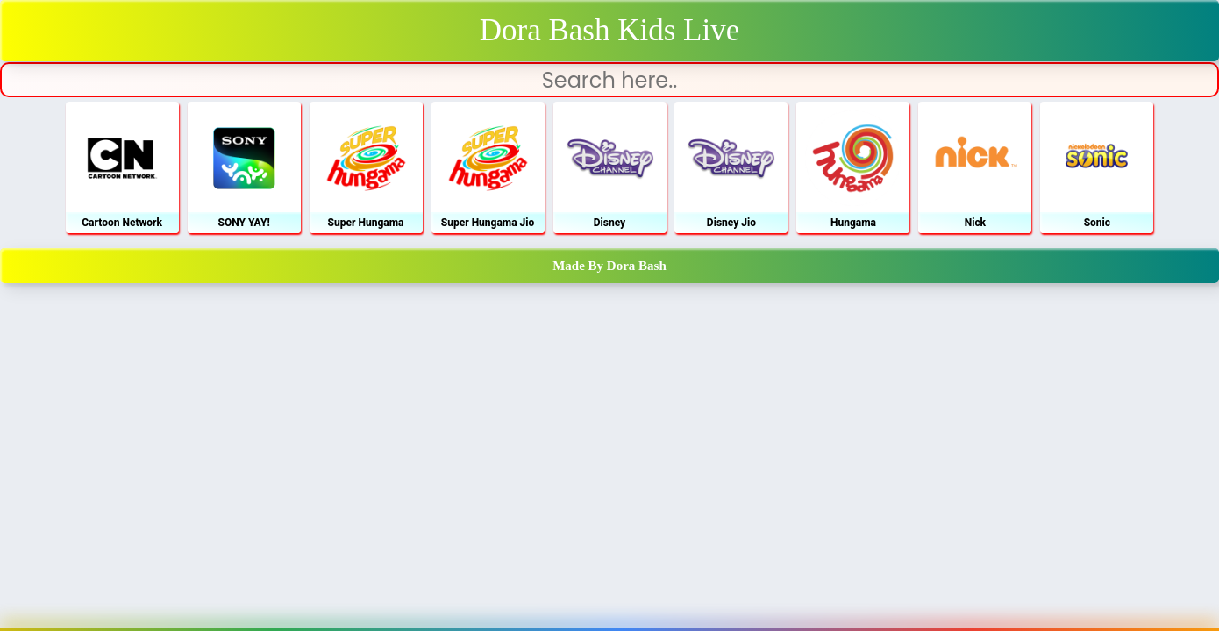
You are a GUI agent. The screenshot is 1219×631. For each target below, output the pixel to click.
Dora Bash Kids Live (609, 30)
